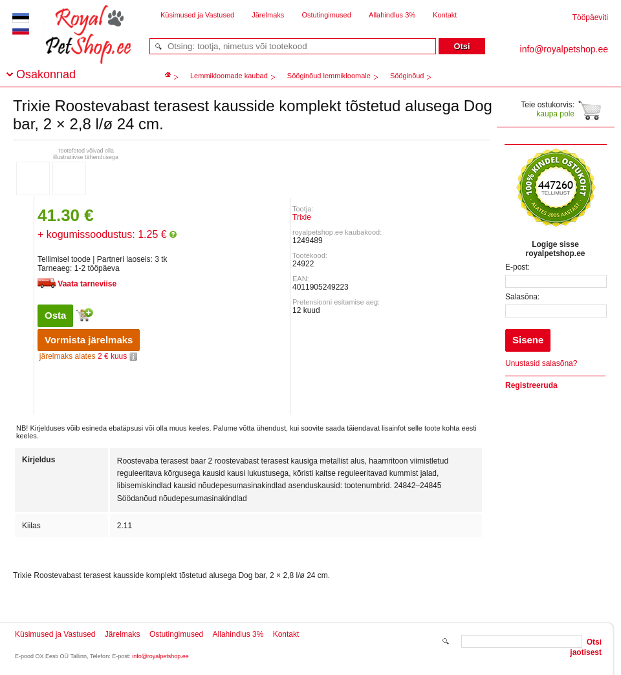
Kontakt (445, 15)
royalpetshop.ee (72, 45)
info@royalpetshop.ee (160, 656)
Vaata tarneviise (87, 283)
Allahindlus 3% (392, 15)
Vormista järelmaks (89, 339)
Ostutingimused (326, 15)
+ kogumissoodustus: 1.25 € (107, 234)
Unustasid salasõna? (541, 363)
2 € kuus (88, 356)
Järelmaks (268, 15)
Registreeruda (531, 385)
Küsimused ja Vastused (197, 15)
